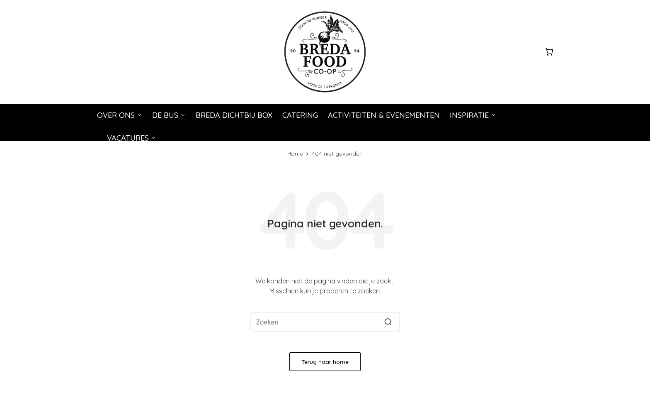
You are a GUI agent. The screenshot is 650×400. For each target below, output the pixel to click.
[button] (388, 322)
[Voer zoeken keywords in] (325, 322)
